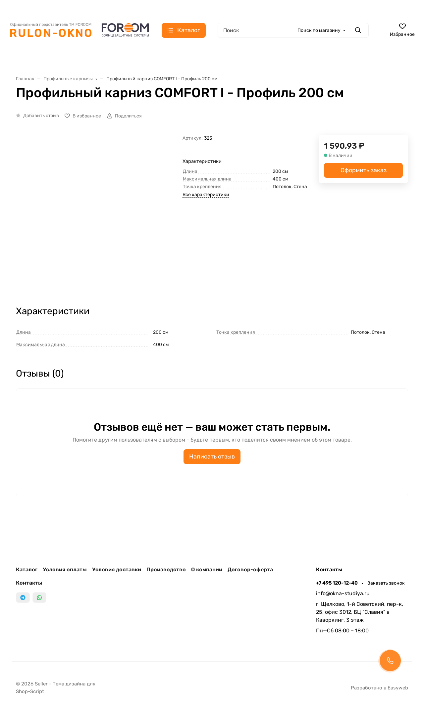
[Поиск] (293, 30)
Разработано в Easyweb (379, 688)
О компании (206, 569)
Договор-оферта (250, 569)
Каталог (26, 569)
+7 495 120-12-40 (337, 583)
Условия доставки (116, 569)
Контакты (29, 583)
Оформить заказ (364, 170)
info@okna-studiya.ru (343, 593)
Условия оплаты (65, 569)
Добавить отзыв (41, 115)
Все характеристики (206, 194)
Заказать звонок (386, 583)
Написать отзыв (212, 456)
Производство (166, 569)
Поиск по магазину (319, 30)
